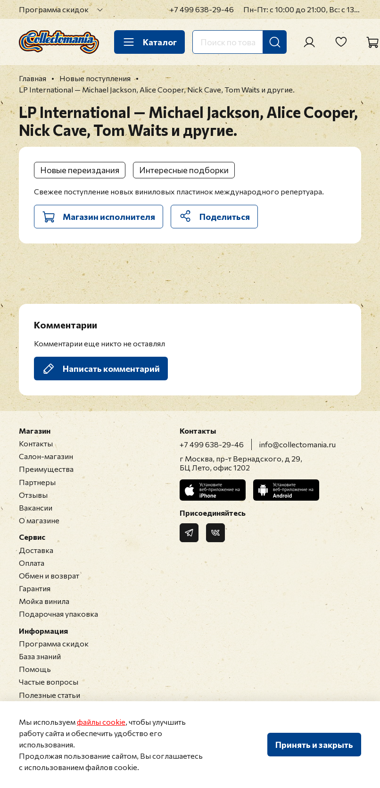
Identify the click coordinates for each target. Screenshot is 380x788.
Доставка (36, 549)
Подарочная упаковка (58, 613)
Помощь (35, 668)
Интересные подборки (184, 170)
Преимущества (46, 468)
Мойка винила (44, 600)
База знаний (40, 656)
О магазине (39, 520)
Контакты (36, 443)
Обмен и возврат (49, 575)
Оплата (31, 562)
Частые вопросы (48, 681)
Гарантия (34, 588)
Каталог (149, 42)
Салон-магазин (46, 456)
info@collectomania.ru (297, 444)
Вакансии (35, 507)
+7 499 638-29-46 (202, 9)
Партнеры (37, 482)
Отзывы (33, 494)
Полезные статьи (49, 694)
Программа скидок (54, 9)
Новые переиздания (79, 170)
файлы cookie (101, 721)
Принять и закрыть (314, 744)
